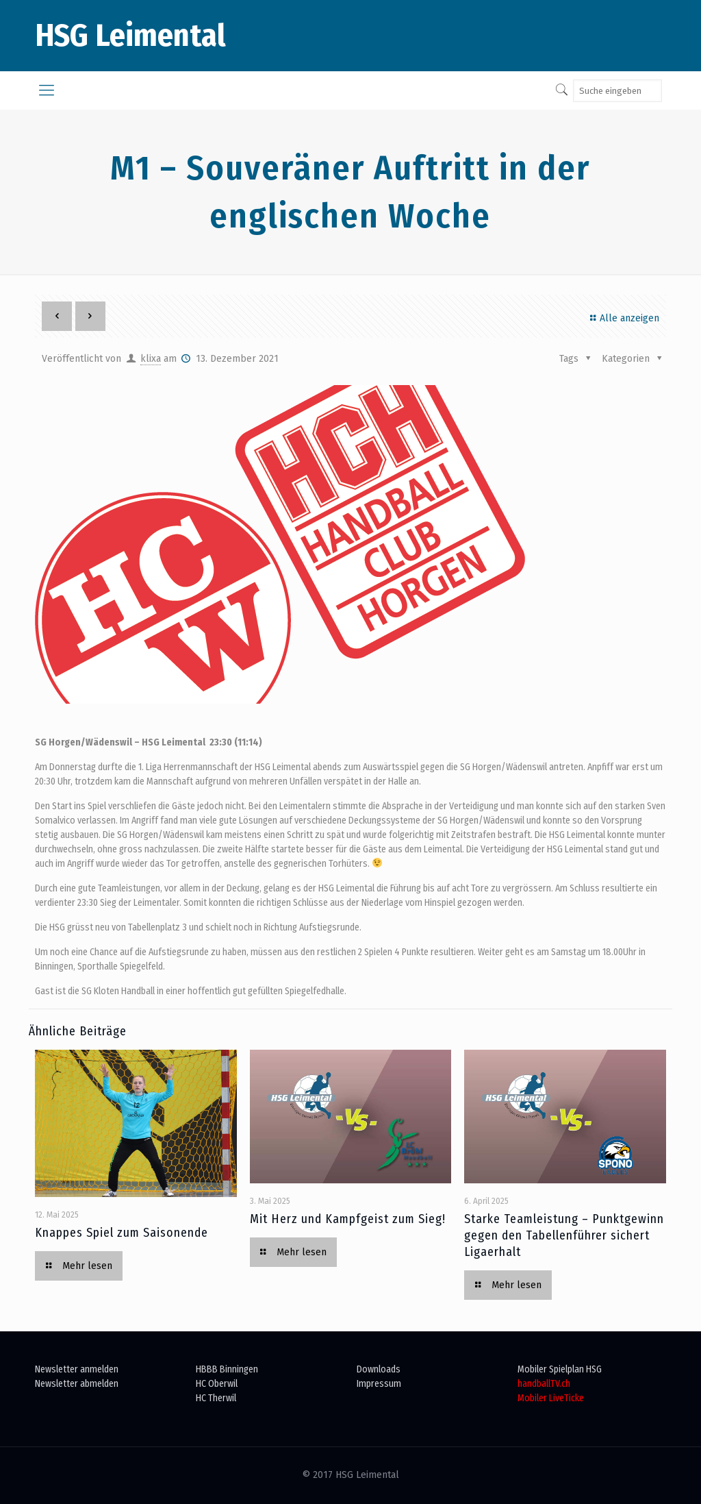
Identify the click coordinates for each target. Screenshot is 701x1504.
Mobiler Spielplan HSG (560, 1369)
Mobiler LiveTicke (551, 1398)
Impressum (379, 1384)
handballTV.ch (544, 1384)
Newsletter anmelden (76, 1369)
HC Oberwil (217, 1384)
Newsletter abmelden (76, 1384)
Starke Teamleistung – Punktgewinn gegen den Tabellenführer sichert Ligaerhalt (564, 1235)
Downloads (378, 1369)
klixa (150, 359)
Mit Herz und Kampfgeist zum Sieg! (348, 1218)
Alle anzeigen (622, 318)
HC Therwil (216, 1398)
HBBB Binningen (227, 1369)
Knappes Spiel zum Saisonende (121, 1232)
